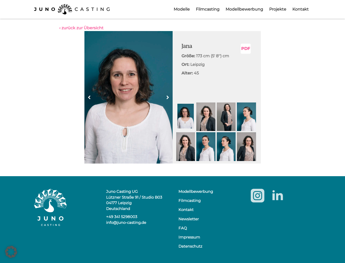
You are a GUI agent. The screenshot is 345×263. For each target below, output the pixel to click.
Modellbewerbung (244, 9)
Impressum (189, 237)
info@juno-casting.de (126, 222)
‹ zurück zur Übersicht (81, 27)
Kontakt (300, 9)
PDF (245, 48)
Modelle (182, 9)
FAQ (182, 228)
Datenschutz (190, 246)
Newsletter (188, 219)
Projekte (277, 9)
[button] (168, 97)
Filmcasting (207, 9)
